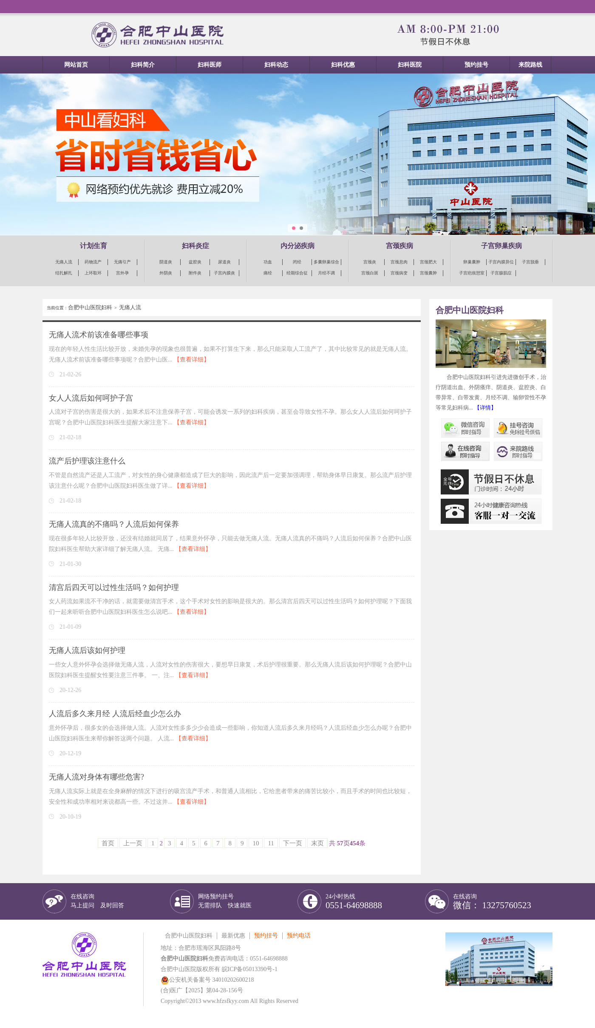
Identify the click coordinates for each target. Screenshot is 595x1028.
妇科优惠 (343, 65)
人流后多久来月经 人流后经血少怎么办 (115, 713)
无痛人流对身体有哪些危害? (96, 777)
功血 (268, 262)
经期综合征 (297, 273)
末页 (317, 843)
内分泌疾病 (297, 245)
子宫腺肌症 (501, 273)
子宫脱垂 (530, 262)
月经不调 (326, 273)
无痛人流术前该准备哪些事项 (98, 334)
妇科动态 (276, 65)
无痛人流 (63, 262)
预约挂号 (476, 65)
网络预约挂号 (225, 901)
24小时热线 (354, 901)
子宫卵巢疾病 (501, 245)
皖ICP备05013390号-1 (250, 969)
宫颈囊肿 (428, 273)
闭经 (297, 262)
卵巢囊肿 (471, 262)
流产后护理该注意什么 (87, 461)
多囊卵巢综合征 (326, 262)
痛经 (268, 273)
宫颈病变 (399, 273)
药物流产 (93, 262)
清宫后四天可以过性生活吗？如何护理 (114, 587)
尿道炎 (224, 262)
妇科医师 (209, 65)
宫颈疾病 (399, 245)
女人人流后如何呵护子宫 (91, 398)
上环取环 (93, 273)
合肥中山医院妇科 (90, 307)
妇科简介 (143, 65)
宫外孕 (122, 273)
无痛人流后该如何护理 (87, 650)
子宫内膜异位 (501, 262)
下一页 (292, 843)
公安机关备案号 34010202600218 (207, 980)
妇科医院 (410, 65)
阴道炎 (165, 262)
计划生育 (93, 245)
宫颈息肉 (399, 262)
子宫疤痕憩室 (471, 273)
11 (271, 843)
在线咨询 (97, 901)
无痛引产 (122, 262)
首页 (108, 843)
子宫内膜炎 (224, 273)
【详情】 (485, 407)
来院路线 (530, 65)
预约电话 (299, 935)
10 (255, 843)
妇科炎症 (195, 245)
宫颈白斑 (369, 273)
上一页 (132, 843)
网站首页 (76, 65)
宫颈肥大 (428, 262)
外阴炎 (165, 273)
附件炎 (195, 273)
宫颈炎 (369, 262)
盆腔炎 (195, 262)
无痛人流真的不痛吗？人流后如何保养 (114, 524)
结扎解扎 (63, 273)
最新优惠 (233, 935)
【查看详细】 (192, 359)
